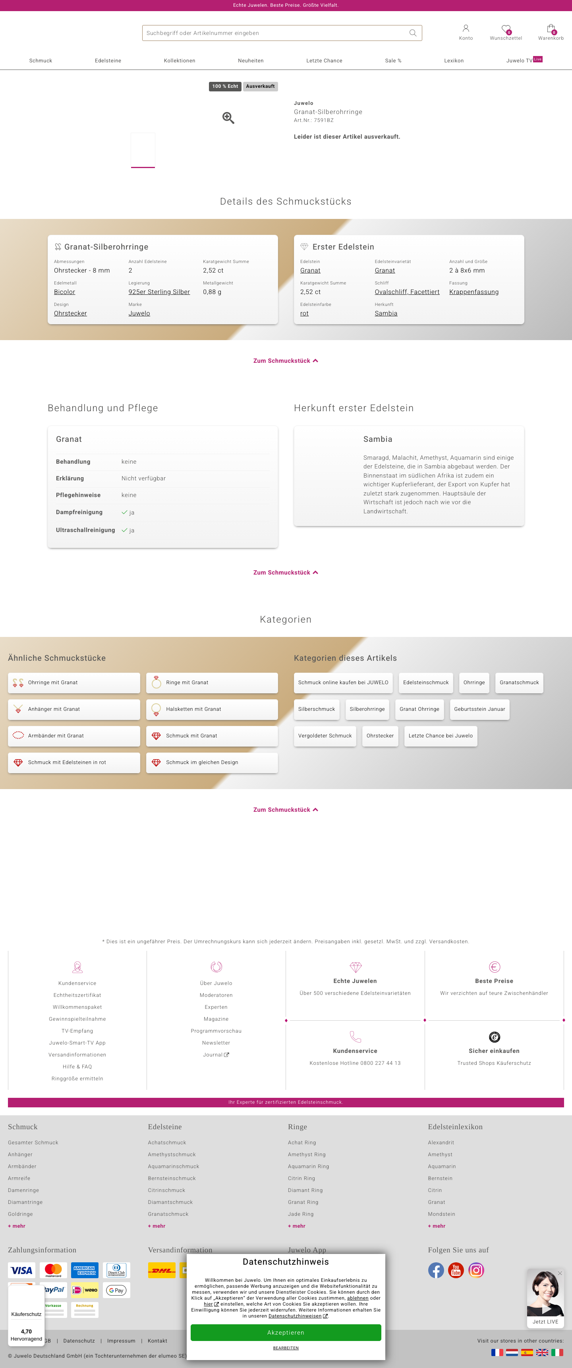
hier (208, 1304)
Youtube (456, 1270)
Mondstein (442, 1214)
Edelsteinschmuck (426, 757)
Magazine (216, 1019)
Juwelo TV (524, 60)
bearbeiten (286, 1348)
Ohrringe (474, 757)
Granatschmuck (519, 757)
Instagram (476, 1270)
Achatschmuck (167, 1143)
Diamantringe (25, 1202)
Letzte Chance (324, 61)
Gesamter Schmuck (33, 1143)
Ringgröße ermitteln (77, 1079)
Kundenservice (77, 983)
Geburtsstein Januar (480, 784)
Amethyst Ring (307, 1155)
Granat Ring (303, 1202)
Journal (213, 1055)
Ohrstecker (70, 388)
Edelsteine (108, 61)
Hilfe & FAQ (77, 1067)
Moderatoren (216, 995)
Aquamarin (442, 1167)
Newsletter (216, 1043)
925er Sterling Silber (159, 366)
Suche (414, 33)
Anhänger (20, 1155)
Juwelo (140, 388)
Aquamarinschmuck (174, 1167)
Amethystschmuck (172, 1155)
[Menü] (40, 1289)
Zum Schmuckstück (281, 435)
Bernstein (440, 1178)
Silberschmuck (316, 784)
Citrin (435, 1190)
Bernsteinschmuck (172, 1178)
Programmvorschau (216, 1031)
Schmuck (40, 61)
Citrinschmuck (167, 1190)
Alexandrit (441, 1143)
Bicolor (64, 366)
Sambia (386, 388)
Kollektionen (179, 61)
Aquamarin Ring (308, 1167)
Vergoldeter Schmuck (325, 810)
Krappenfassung (474, 366)
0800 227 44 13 (381, 1063)
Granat (310, 345)
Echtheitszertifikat (77, 995)
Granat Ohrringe (419, 784)
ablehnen (358, 1298)
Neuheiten (251, 61)
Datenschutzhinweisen (295, 1316)
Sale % (393, 61)
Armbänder (22, 1167)
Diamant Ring (305, 1190)
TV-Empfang (77, 1031)
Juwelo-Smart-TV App (77, 1043)
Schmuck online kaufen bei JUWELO (343, 757)
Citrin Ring (301, 1178)
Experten (216, 1007)
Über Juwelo (216, 983)
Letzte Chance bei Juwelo (441, 810)
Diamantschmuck (170, 1202)
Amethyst (440, 1155)
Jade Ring (301, 1214)
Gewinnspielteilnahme (77, 1019)
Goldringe (20, 1214)
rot (304, 388)
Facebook (436, 1270)
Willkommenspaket (77, 1007)
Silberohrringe (367, 784)
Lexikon (454, 61)
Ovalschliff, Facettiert (407, 366)
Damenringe (23, 1190)
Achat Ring (302, 1143)
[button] (466, 33)
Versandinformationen (77, 1055)
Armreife (19, 1178)
